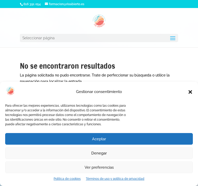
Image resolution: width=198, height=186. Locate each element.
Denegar (99, 153)
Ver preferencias (99, 167)
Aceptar (99, 139)
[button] (190, 92)
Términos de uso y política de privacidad (115, 179)
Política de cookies (67, 179)
